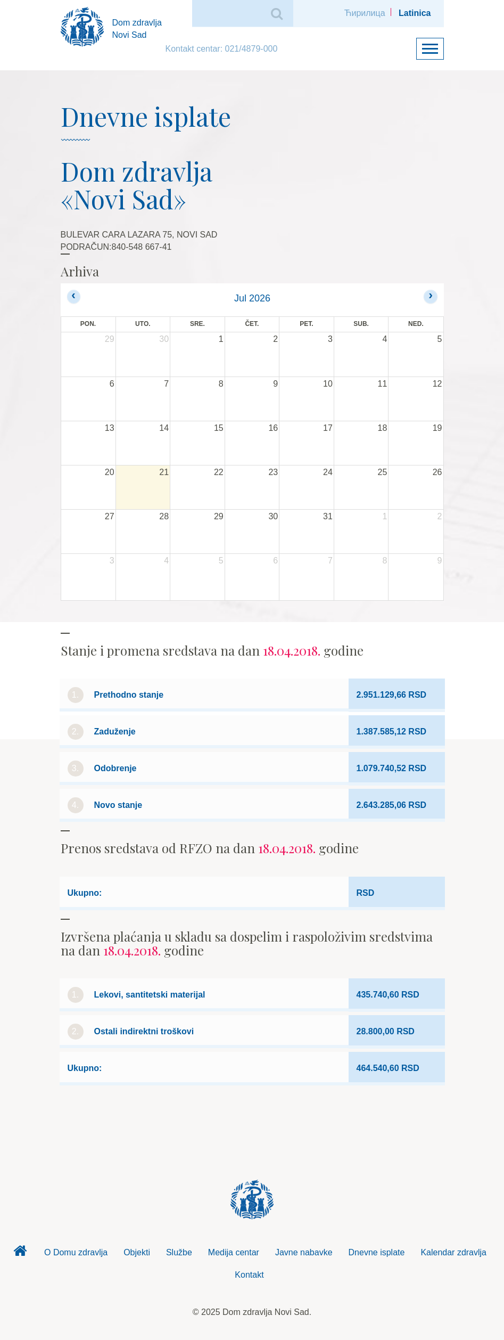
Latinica (415, 13)
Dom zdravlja (20, 1253)
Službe (179, 1252)
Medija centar (233, 1252)
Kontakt (249, 1274)
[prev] (73, 296)
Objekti (136, 1252)
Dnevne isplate (377, 1252)
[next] (430, 296)
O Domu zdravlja (76, 1252)
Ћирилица (364, 13)
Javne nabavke (304, 1252)
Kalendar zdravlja (453, 1252)
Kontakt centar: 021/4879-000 (222, 48)
